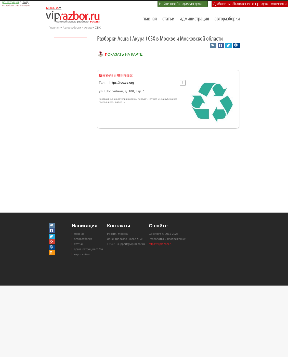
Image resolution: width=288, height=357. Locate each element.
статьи (168, 19)
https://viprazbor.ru (160, 243)
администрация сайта (88, 249)
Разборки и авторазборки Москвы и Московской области (74, 17)
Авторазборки (72, 27)
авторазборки (227, 19)
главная (149, 19)
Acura (87, 27)
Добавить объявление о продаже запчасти (249, 4)
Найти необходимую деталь (182, 4)
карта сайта (82, 254)
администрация (194, 19)
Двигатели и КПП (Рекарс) (116, 75)
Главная (54, 27)
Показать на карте (123, 54)
